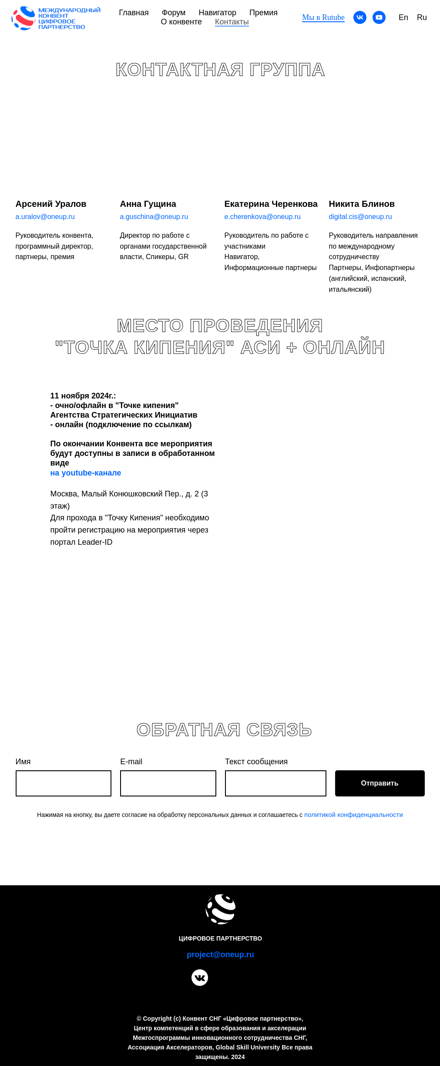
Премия (263, 12)
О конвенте (181, 21)
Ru (422, 17)
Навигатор (217, 12)
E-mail (131, 761)
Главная (134, 12)
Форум (174, 12)
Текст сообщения (256, 761)
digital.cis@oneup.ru (360, 216)
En (403, 17)
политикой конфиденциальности (353, 814)
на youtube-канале (85, 473)
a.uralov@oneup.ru (45, 216)
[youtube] (379, 17)
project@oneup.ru (220, 954)
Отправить (380, 783)
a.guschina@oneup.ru (154, 216)
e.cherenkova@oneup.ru (263, 216)
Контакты (232, 21)
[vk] (359, 17)
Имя (23, 761)
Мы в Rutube (323, 17)
